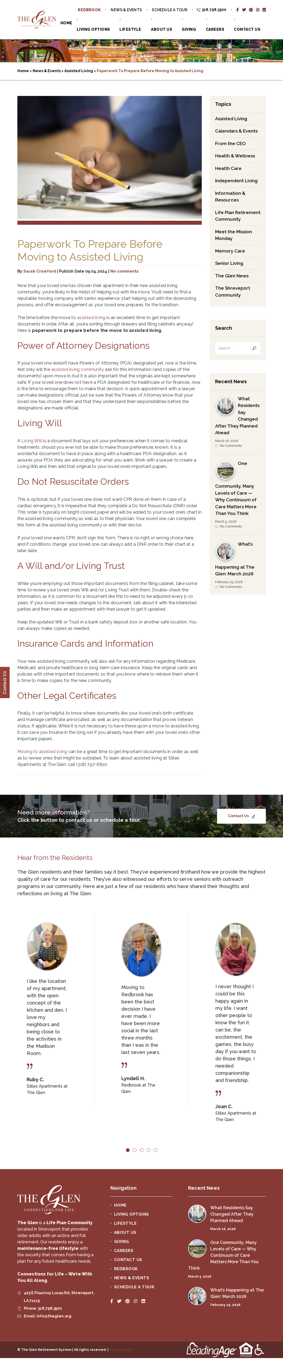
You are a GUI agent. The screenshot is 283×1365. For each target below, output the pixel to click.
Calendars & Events (236, 131)
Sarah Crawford (39, 271)
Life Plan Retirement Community (238, 216)
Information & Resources (230, 197)
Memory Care (230, 251)
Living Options (93, 29)
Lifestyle (130, 29)
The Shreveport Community (232, 291)
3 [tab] (142, 1150)
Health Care (228, 168)
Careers (215, 29)
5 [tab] (155, 1150)
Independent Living (236, 180)
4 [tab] (148, 1150)
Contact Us (247, 29)
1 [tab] (128, 1150)
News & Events (126, 10)
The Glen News (232, 275)
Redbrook (89, 10)
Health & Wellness (235, 155)
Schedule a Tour (169, 10)
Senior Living (229, 263)
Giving (189, 29)
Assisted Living (231, 118)
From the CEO (230, 143)
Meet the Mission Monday (233, 235)
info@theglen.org (54, 1316)
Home (66, 23)
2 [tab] (135, 1150)
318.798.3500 (214, 9)
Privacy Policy (120, 1350)
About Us (161, 29)
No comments (124, 271)
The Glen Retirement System (36, 20)
